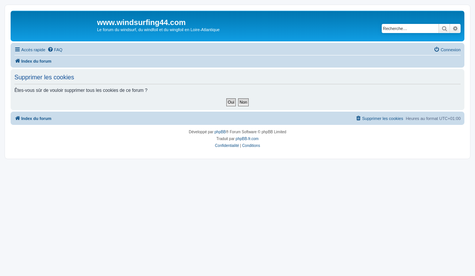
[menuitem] (55, 49)
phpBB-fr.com (247, 139)
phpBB (220, 132)
